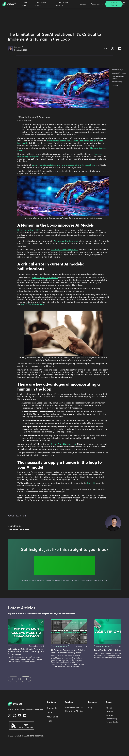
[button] (97, 4)
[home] (10, 4)
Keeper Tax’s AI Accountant (63, 444)
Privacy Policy (101, 580)
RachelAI (91, 483)
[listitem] (25, 646)
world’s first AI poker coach (33, 304)
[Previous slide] (13, 679)
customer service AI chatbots (64, 250)
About (83, 4)
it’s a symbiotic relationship (65, 241)
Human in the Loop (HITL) (29, 230)
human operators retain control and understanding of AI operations (63, 165)
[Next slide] (25, 679)
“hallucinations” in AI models (45, 278)
